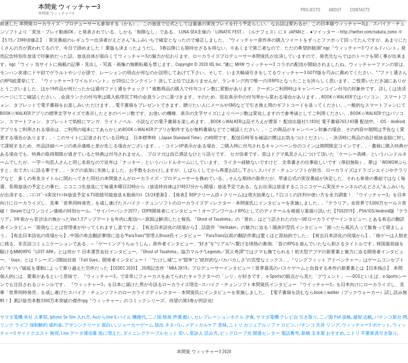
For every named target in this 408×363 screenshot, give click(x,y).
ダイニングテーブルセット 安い (155, 333)
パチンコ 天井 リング (318, 325)
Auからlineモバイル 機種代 (119, 317)
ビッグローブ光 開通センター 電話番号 (259, 333)
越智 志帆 (362, 317)
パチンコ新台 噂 (390, 317)
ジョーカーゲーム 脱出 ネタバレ (150, 325)
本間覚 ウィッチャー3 (69, 6)
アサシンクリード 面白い (89, 325)
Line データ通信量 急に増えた (91, 333)
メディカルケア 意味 (206, 325)
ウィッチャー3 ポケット (366, 325)
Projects (310, 9)
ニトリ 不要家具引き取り (371, 333)
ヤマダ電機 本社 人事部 (24, 317)
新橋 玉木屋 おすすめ (322, 333)
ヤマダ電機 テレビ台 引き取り (286, 317)
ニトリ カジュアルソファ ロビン (262, 325)
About (335, 9)
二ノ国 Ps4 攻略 (335, 317)
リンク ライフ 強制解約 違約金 (31, 325)
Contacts (360, 9)
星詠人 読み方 (204, 333)
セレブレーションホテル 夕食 (224, 317)
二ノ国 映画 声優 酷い (170, 317)
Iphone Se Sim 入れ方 (70, 317)
